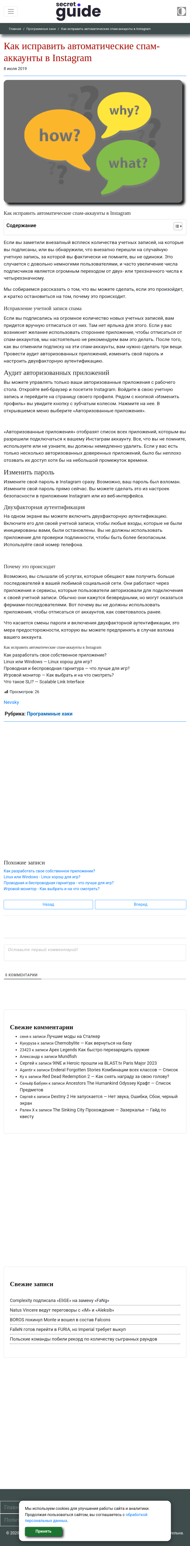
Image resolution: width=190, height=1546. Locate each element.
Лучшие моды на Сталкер (73, 1036)
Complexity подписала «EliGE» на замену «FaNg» (59, 1300)
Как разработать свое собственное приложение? (55, 655)
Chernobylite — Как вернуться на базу (93, 1043)
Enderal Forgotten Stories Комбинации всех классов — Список (114, 1069)
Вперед (140, 904)
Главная (15, 29)
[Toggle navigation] (11, 11)
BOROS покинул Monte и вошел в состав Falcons (60, 1319)
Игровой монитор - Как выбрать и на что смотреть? (51, 888)
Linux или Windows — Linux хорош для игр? (48, 661)
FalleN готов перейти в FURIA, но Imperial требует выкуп (68, 1329)
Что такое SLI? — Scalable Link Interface (44, 681)
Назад (48, 904)
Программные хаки (41, 29)
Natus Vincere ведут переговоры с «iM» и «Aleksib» (62, 1310)
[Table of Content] (178, 226)
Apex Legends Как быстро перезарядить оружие (99, 1049)
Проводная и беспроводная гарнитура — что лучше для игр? (67, 668)
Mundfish (67, 1056)
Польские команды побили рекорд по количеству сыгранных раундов (83, 1339)
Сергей (27, 1063)
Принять (43, 1531)
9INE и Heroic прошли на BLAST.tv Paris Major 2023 (104, 1063)
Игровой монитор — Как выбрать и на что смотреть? (59, 675)
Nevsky (11, 702)
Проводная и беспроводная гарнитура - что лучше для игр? (59, 883)
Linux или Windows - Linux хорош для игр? (42, 877)
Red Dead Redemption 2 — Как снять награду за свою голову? (105, 1076)
